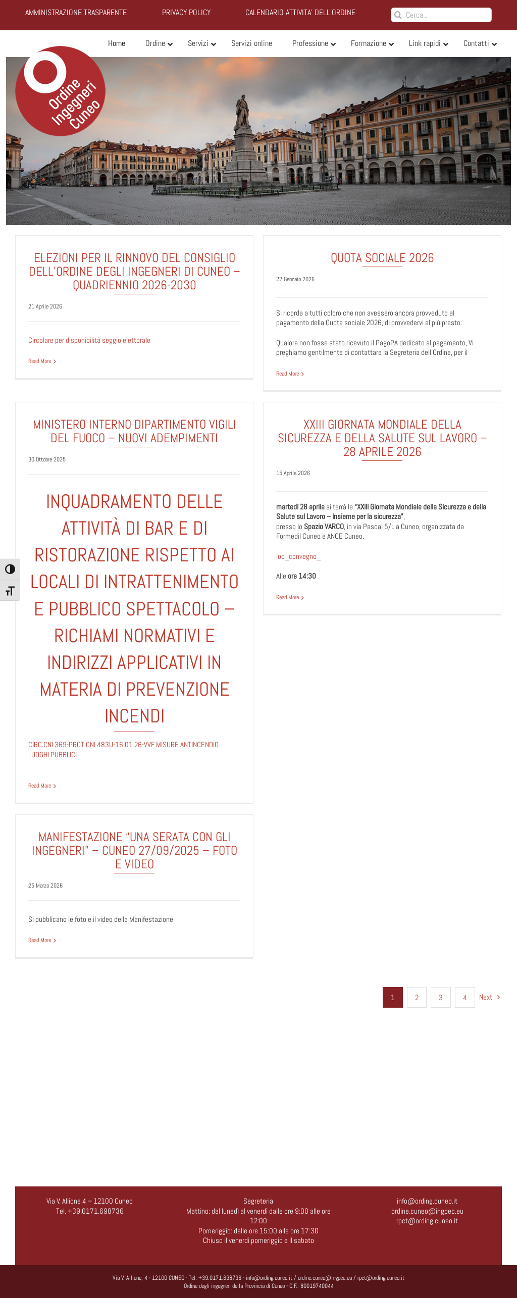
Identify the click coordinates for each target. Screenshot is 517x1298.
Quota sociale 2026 (379, 258)
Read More (39, 361)
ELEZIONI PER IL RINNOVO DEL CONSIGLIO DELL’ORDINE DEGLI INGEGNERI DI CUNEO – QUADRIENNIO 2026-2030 (134, 271)
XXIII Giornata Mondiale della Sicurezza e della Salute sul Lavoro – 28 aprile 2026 (373, 456)
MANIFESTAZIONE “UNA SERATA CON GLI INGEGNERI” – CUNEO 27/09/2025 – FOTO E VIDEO (140, 852)
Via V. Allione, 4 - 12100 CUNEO (148, 1278)
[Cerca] (398, 15)
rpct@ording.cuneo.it (427, 1220)
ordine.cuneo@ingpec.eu (427, 1211)
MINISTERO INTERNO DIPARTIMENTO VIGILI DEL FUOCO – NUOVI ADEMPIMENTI (147, 424)
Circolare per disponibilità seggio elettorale (89, 340)
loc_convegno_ (289, 574)
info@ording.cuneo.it (427, 1201)
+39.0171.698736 (219, 1278)
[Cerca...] (441, 15)
